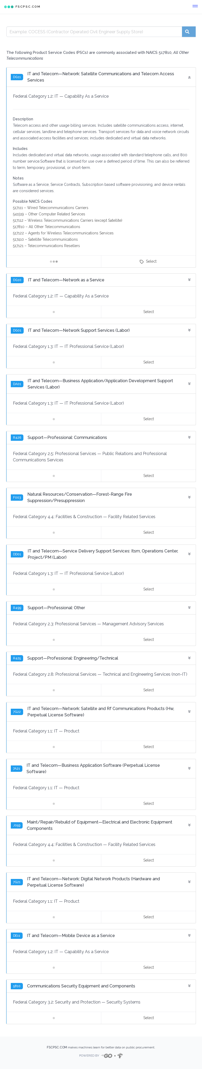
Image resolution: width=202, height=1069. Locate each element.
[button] (195, 7)
